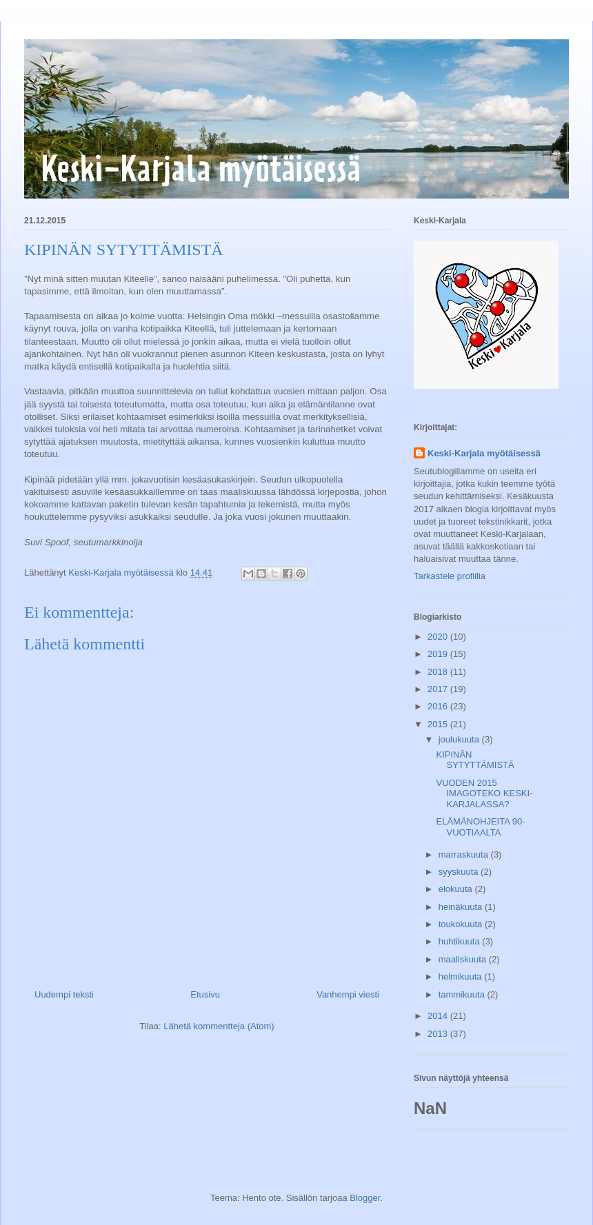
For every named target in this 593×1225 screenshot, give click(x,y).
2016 (439, 706)
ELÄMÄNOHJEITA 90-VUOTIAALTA (480, 827)
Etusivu (205, 994)
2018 (439, 672)
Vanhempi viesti (347, 994)
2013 (439, 1034)
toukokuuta (462, 924)
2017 (439, 689)
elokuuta (457, 889)
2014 (439, 1016)
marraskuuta (465, 854)
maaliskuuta (464, 959)
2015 (439, 724)
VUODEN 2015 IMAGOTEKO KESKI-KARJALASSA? (484, 793)
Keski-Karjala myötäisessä (484, 453)
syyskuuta (460, 872)
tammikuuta (463, 994)
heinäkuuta (462, 907)
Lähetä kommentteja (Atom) (218, 1026)
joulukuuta (460, 739)
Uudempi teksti (64, 994)
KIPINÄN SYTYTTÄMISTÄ (475, 760)
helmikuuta (461, 976)
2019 (439, 654)
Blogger (365, 1198)
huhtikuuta (461, 941)
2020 (439, 636)
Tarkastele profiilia (449, 576)
